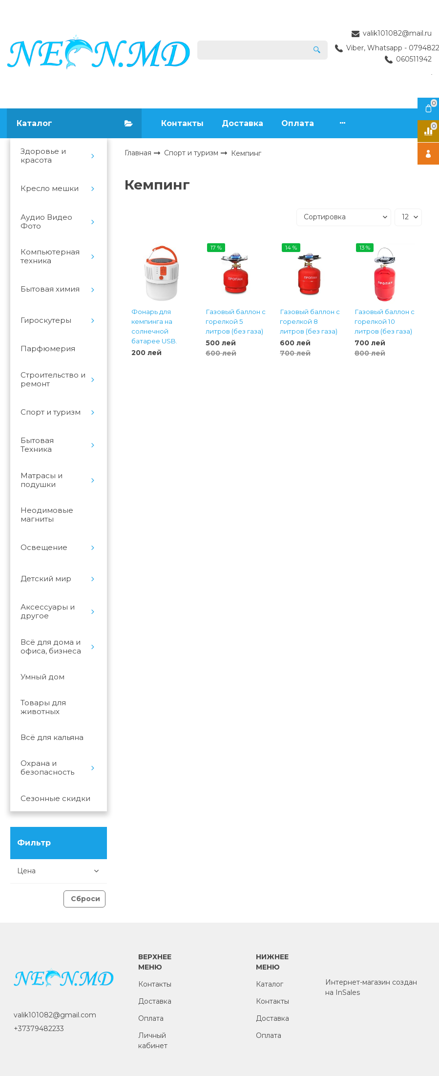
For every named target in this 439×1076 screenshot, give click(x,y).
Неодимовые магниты (47, 515)
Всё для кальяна (52, 737)
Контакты (182, 123)
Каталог (269, 984)
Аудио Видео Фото (46, 222)
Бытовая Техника (37, 445)
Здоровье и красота (43, 156)
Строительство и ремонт (53, 379)
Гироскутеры (46, 320)
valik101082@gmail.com (55, 1015)
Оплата (297, 123)
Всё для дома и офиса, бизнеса (51, 646)
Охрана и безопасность (47, 768)
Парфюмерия (48, 348)
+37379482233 (39, 1028)
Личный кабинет (152, 1040)
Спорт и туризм (51, 412)
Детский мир (46, 578)
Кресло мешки (50, 188)
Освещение (44, 547)
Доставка (242, 123)
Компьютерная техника (50, 256)
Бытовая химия (50, 289)
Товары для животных (43, 707)
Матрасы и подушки (42, 480)
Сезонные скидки (55, 798)
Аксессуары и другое (48, 611)
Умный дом (42, 677)
